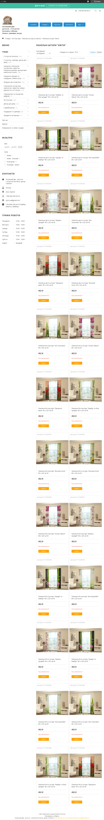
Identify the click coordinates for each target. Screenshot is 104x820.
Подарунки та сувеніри (12, 112)
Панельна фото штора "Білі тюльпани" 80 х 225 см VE (81, 221)
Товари (44, 24)
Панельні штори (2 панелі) (31, 39)
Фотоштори (16, 39)
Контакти (69, 24)
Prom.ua (62, 814)
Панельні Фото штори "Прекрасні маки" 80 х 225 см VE (84, 786)
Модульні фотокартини (12, 82)
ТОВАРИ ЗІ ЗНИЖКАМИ (58, 5)
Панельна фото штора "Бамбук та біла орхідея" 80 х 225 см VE (50, 96)
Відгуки (4, 124)
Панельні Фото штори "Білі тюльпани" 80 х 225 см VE (85, 723)
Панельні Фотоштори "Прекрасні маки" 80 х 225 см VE (50, 409)
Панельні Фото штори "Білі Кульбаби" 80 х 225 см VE (52, 723)
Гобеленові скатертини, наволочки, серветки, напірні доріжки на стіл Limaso (14, 88)
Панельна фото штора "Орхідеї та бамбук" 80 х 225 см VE (50, 159)
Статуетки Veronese (11, 56)
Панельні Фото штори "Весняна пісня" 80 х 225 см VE (85, 472)
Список (99, 52)
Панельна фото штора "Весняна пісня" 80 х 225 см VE (83, 284)
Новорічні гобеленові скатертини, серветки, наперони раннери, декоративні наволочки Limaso (15, 69)
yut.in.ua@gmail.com (13, 200)
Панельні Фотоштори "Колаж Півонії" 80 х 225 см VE (51, 535)
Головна (33, 24)
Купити (43, 112)
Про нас (57, 24)
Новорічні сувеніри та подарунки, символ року (12, 77)
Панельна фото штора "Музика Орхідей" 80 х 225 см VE (49, 221)
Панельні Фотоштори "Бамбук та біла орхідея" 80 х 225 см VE (85, 409)
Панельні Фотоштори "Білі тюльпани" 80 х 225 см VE (51, 347)
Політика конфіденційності (80, 818)
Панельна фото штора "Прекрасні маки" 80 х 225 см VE (50, 284)
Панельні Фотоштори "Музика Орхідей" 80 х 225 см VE (82, 535)
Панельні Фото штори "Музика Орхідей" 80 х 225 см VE (49, 660)
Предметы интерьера (11, 115)
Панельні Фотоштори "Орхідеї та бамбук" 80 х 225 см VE (50, 597)
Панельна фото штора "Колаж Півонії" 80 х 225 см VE (83, 96)
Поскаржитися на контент (63, 818)
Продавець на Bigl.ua (52, 816)
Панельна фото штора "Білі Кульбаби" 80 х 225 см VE (86, 159)
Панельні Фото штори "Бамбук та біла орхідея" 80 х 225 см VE (52, 786)
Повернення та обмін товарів (13, 128)
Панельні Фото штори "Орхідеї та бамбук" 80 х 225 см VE (84, 660)
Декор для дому (9, 104)
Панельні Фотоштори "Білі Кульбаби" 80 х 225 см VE (85, 597)
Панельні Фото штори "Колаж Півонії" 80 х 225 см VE (85, 347)
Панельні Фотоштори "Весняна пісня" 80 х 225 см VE (52, 472)
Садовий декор (9, 108)
